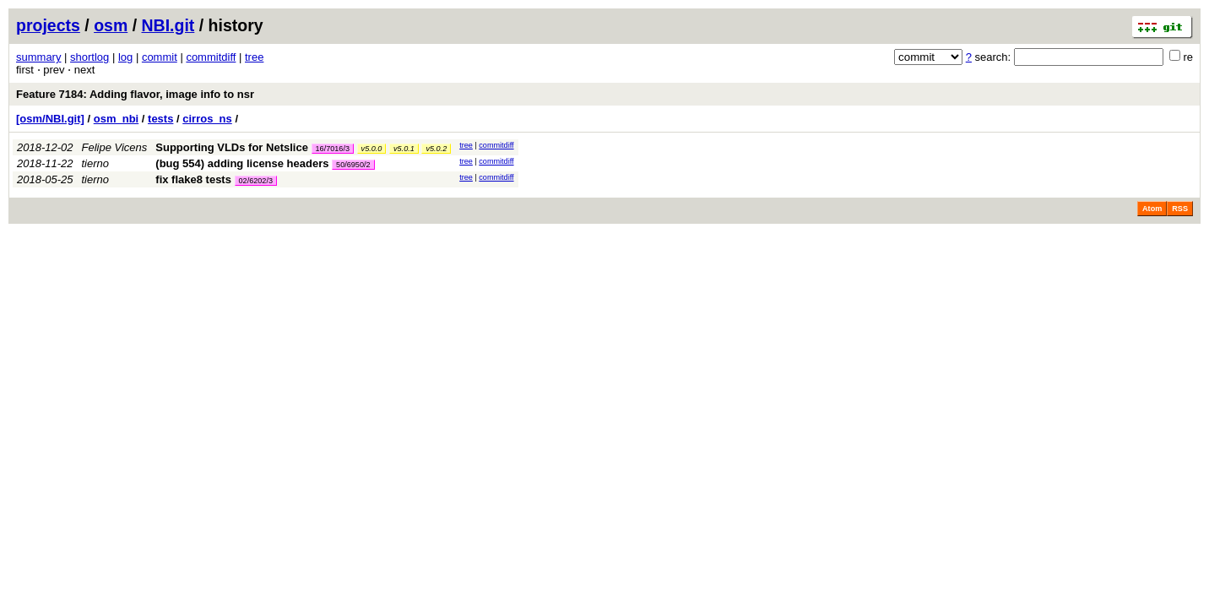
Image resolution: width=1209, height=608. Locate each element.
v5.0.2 (436, 148)
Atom (1152, 208)
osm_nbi (116, 118)
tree (254, 57)
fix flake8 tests (193, 179)
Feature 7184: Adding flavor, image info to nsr (135, 94)
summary (38, 57)
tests (160, 118)
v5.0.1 (404, 148)
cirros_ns (207, 118)
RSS (1180, 208)
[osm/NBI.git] (50, 118)
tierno (96, 163)
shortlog (89, 57)
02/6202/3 (256, 180)
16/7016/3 (333, 148)
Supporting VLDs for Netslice (231, 147)
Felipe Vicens (115, 147)
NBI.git (168, 25)
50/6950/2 (353, 164)
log (125, 57)
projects (48, 25)
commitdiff (211, 57)
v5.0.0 (371, 148)
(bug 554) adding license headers (241, 163)
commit (159, 57)
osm (110, 25)
